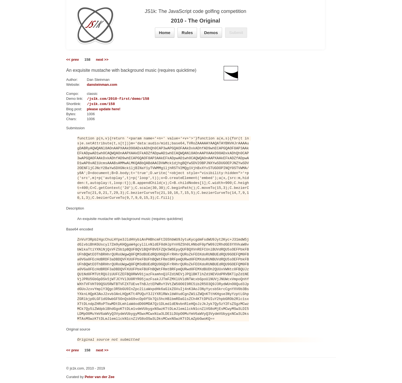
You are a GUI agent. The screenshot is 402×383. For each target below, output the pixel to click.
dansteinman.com (102, 84)
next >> (102, 59)
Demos (211, 32)
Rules (187, 32)
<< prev (72, 59)
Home (165, 32)
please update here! (104, 109)
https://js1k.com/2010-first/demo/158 (110, 98)
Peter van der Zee (99, 377)
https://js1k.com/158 (93, 103)
